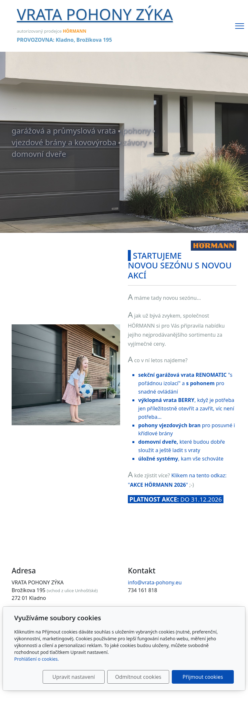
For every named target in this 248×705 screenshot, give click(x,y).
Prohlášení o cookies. (36, 659)
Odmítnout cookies (138, 676)
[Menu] (239, 26)
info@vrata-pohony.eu (155, 582)
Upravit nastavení (73, 676)
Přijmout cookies (202, 676)
